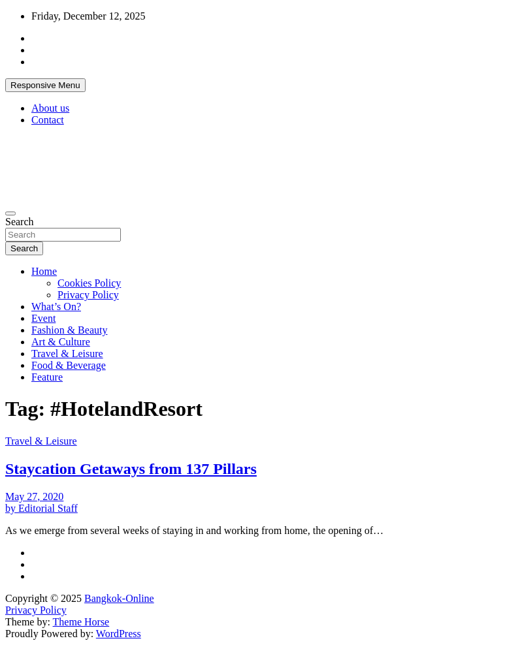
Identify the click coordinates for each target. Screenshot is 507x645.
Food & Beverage (68, 365)
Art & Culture (60, 341)
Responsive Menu (45, 85)
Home (44, 271)
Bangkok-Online (119, 598)
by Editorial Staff (41, 508)
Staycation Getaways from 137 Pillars (131, 468)
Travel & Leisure (67, 353)
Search (19, 221)
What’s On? (56, 306)
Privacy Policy (88, 294)
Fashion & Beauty (69, 330)
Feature (47, 377)
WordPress (118, 633)
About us (50, 108)
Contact (47, 119)
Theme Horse (81, 621)
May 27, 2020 (34, 496)
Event (43, 318)
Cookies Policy (89, 283)
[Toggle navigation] (10, 213)
